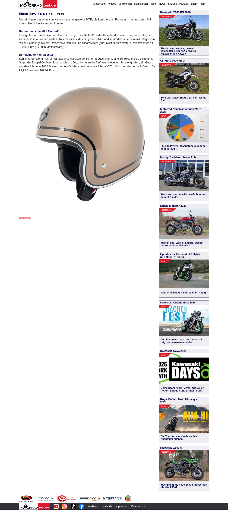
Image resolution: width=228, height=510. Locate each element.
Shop (194, 3)
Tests (153, 3)
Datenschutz (138, 506)
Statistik (172, 3)
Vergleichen (125, 3)
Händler (183, 3)
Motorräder (99, 3)
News (162, 3)
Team (202, 3)
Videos (112, 3)
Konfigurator (141, 3)
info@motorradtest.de (100, 506)
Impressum (121, 506)
